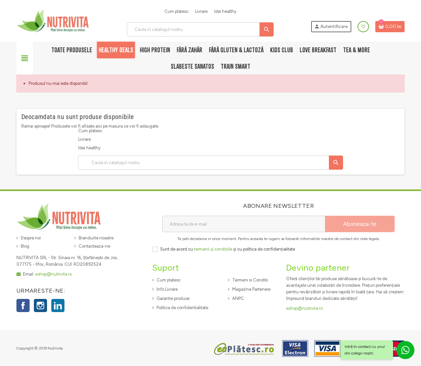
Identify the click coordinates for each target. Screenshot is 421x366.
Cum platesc (176, 11)
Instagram (40, 305)
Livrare (201, 11)
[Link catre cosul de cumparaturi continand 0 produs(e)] (390, 26)
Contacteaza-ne (94, 246)
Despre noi (31, 237)
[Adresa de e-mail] (243, 224)
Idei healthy (225, 11)
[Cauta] (200, 29)
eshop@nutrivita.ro (53, 274)
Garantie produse (173, 298)
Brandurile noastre (96, 237)
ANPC (238, 298)
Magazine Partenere (251, 289)
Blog (25, 246)
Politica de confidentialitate (182, 307)
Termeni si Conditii (250, 280)
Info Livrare (167, 289)
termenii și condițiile (213, 249)
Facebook (23, 305)
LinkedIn (57, 305)
